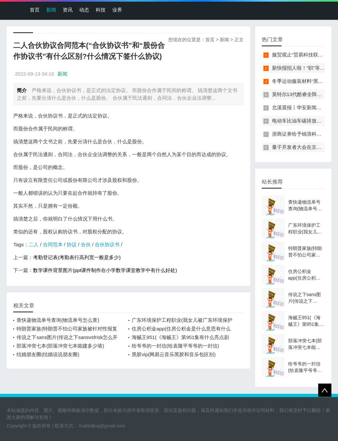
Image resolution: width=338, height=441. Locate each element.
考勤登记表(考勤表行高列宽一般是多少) (76, 257)
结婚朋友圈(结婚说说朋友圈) (48, 354)
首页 (35, 10)
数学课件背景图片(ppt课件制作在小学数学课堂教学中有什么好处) (105, 270)
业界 (117, 10)
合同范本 (53, 244)
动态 (84, 10)
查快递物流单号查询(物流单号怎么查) (58, 320)
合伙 (86, 244)
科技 (101, 10)
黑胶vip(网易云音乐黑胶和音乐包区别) (174, 354)
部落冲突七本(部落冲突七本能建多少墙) (60, 346)
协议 (72, 244)
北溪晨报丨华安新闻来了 (299, 107)
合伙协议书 (107, 244)
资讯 (68, 10)
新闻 (51, 10)
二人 (34, 244)
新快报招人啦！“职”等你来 (301, 68)
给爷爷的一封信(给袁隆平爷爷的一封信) (175, 346)
